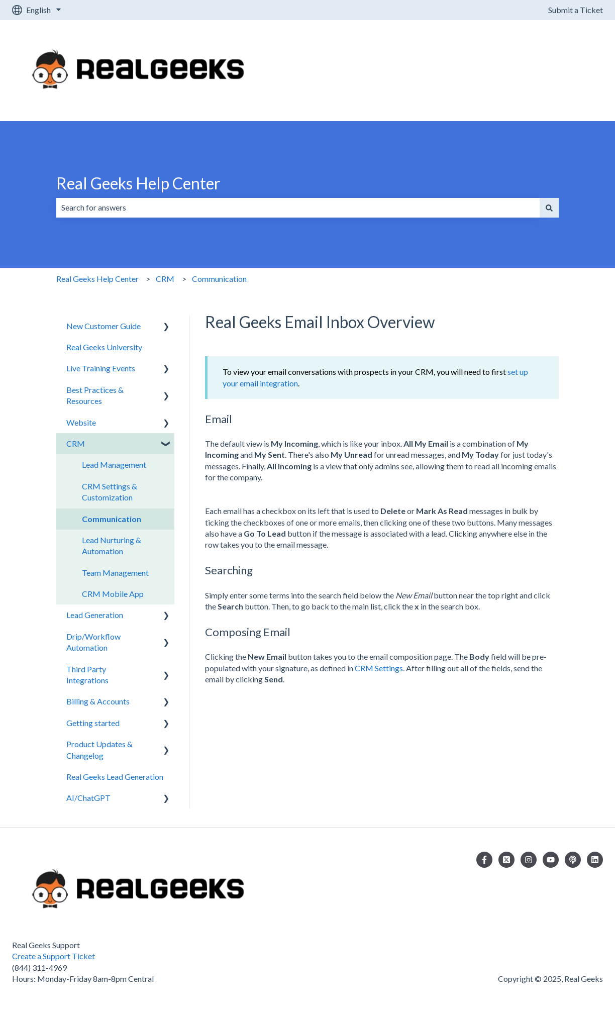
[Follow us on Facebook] (484, 860)
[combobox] (298, 207)
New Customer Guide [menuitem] (103, 326)
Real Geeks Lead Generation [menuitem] (114, 776)
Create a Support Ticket (53, 956)
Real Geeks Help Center (138, 183)
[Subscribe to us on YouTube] (551, 860)
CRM (165, 278)
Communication (219, 278)
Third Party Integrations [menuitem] (87, 674)
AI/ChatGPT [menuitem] (88, 797)
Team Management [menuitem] (115, 572)
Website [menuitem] (81, 422)
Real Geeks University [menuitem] (104, 347)
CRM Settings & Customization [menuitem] (109, 491)
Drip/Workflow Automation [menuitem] (93, 642)
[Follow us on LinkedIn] (595, 860)
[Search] (549, 207)
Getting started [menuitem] (93, 723)
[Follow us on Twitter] (506, 860)
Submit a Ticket (575, 10)
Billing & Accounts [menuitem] (98, 701)
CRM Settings (379, 668)
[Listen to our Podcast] (573, 860)
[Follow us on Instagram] (529, 860)
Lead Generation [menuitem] (94, 615)
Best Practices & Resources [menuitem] (95, 395)
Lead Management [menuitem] (114, 464)
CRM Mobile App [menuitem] (113, 593)
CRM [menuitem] (75, 443)
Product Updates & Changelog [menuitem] (99, 749)
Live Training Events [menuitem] (100, 368)
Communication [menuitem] (111, 519)
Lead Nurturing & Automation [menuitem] (111, 545)
